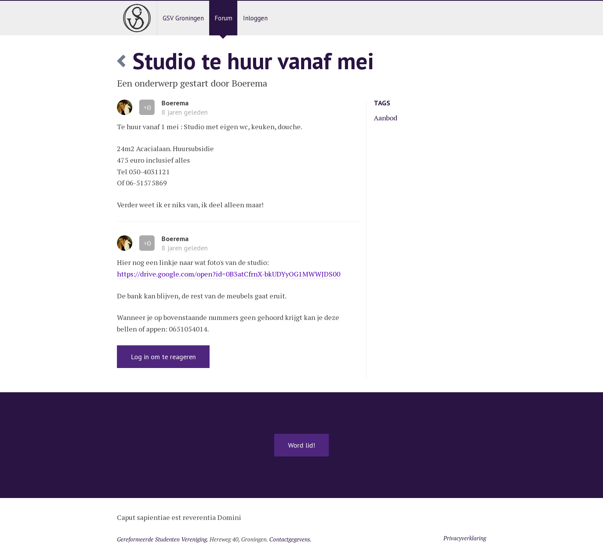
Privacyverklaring (464, 538)
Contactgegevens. (290, 539)
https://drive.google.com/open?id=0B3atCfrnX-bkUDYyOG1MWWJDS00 (228, 273)
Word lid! (301, 445)
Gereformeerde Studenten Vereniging (162, 539)
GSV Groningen (183, 18)
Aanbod (385, 117)
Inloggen (255, 18)
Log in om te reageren (163, 356)
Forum (223, 18)
